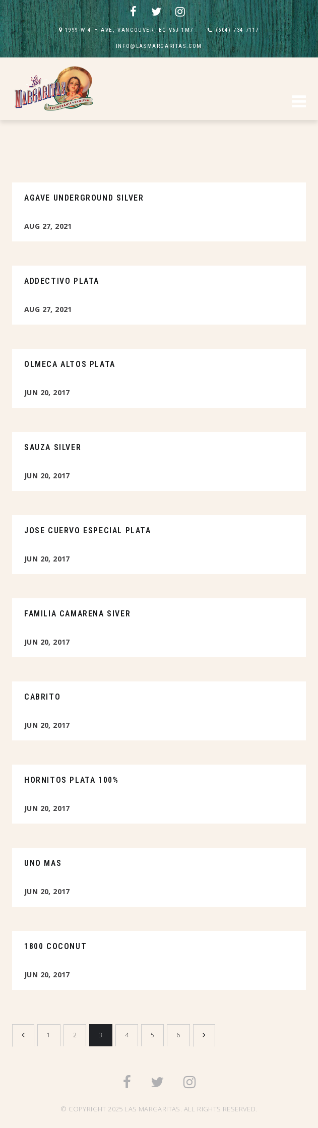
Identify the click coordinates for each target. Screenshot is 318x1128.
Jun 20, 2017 (47, 392)
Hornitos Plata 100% (71, 780)
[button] (299, 102)
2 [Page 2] (75, 1035)
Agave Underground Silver (84, 198)
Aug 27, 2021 (48, 226)
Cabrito (42, 697)
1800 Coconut (55, 946)
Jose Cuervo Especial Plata (87, 530)
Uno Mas (42, 863)
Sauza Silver (52, 447)
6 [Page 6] (178, 1035)
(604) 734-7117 (237, 30)
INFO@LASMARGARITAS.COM (159, 46)
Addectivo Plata (61, 281)
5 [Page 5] (152, 1035)
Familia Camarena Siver (77, 613)
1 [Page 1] (48, 1035)
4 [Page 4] (127, 1035)
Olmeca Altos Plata (69, 364)
